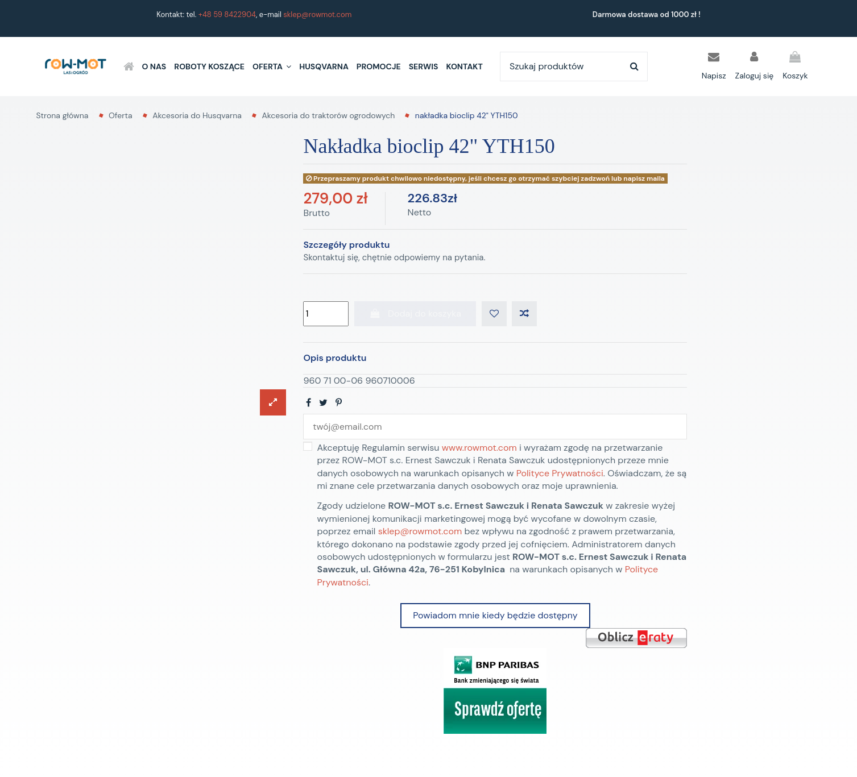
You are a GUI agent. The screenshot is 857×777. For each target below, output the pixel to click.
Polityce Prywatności (559, 473)
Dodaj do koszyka (415, 313)
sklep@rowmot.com (317, 14)
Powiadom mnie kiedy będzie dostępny (495, 616)
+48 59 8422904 (227, 14)
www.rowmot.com (479, 448)
